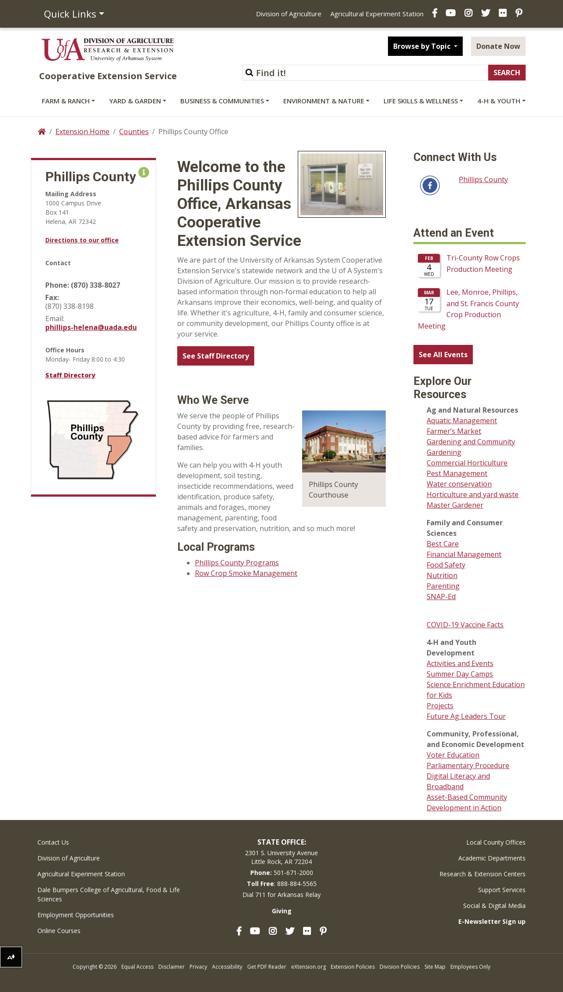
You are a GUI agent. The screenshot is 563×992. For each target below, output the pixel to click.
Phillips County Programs (237, 562)
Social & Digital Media (494, 905)
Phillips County (483, 179)
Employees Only (470, 966)
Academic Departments (492, 858)
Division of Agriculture (289, 13)
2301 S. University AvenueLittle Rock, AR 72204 (281, 857)
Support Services (502, 890)
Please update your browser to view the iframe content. (469, 293)
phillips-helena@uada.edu (91, 327)
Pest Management (457, 473)
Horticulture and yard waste (473, 494)
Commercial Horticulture (467, 463)
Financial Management (464, 554)
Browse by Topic (422, 46)
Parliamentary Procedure (468, 765)
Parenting (443, 586)
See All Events (443, 354)
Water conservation (459, 484)
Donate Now (498, 46)
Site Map (435, 966)
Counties (134, 131)
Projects (440, 705)
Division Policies (400, 966)
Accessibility (227, 966)
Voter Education (453, 755)
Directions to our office (82, 240)
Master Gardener (455, 505)
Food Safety (446, 565)
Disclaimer (171, 966)
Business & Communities (222, 100)
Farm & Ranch (66, 100)
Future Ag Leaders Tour (466, 716)
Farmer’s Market (454, 431)
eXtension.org (308, 966)
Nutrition (442, 575)
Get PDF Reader (266, 966)
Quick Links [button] (70, 13)
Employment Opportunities (75, 915)
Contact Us (53, 842)
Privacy (198, 966)
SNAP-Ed (441, 596)
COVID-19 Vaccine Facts (465, 625)
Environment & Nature (323, 100)
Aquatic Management (462, 420)
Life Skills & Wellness (421, 100)
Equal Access (137, 966)
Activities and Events (460, 663)
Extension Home (82, 131)
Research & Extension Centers (482, 874)
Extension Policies (353, 966)
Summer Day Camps (460, 674)
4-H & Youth (498, 100)
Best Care (443, 544)
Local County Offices (496, 842)
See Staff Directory (216, 356)
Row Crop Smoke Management (246, 573)
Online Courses (58, 930)
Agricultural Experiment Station (377, 13)
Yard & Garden (135, 100)
